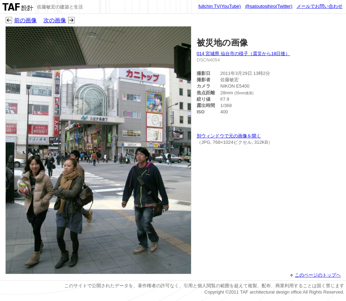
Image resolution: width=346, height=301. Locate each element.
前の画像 (25, 20)
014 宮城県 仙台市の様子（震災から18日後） (243, 53)
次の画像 (54, 20)
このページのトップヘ (318, 275)
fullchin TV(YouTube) (219, 6)
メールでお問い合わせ (319, 6)
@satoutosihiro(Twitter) (268, 6)
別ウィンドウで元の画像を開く (229, 135)
